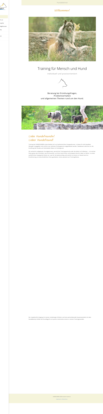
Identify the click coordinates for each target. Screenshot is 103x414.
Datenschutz (64, 410)
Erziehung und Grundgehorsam (10, 27)
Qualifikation (10, 37)
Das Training (10, 30)
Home (10, 18)
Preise (10, 34)
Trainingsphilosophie (11, 24)
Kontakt (11, 40)
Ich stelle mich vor (11, 21)
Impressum (58, 410)
